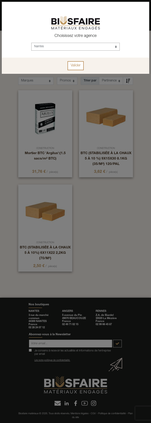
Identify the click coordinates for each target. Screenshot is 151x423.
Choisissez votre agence (75, 36)
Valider (76, 66)
